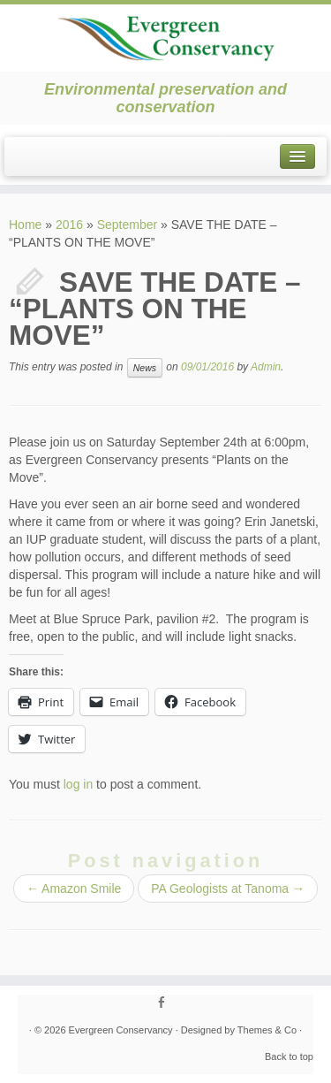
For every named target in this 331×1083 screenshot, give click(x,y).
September (127, 224)
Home (25, 224)
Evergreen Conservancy (121, 1030)
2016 (69, 224)
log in (78, 784)
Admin (266, 367)
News (144, 367)
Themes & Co (267, 1030)
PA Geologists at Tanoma (228, 888)
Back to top (289, 1056)
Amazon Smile (73, 888)
